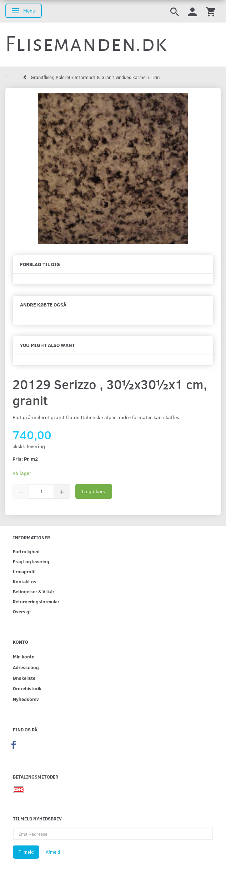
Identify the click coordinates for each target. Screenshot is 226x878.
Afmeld (53, 852)
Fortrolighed (26, 551)
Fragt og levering (31, 561)
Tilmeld (26, 852)
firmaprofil (24, 571)
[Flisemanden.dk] (86, 44)
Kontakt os (24, 581)
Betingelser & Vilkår (33, 591)
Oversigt (22, 611)
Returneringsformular (36, 601)
